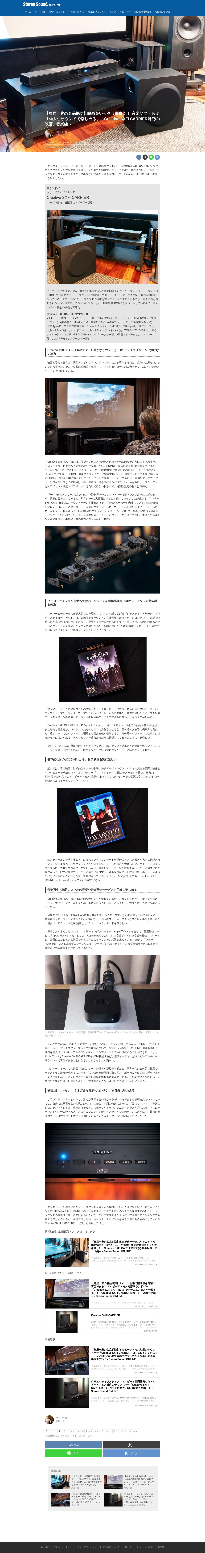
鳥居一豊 (60, 135)
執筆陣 (161, 1547)
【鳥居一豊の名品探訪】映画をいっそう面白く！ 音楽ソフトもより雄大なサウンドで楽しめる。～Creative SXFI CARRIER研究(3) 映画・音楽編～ (102, 118)
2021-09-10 (62, 132)
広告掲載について (110, 1547)
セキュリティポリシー (88, 1547)
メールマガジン (146, 1547)
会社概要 (45, 1547)
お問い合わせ (129, 1547)
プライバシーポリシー (63, 1547)
